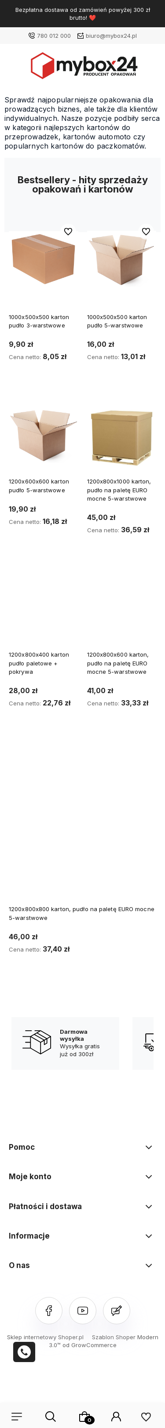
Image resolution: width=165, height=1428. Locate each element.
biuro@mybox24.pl (111, 35)
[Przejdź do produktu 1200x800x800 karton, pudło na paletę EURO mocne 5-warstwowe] (82, 822)
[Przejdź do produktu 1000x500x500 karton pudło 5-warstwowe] (122, 259)
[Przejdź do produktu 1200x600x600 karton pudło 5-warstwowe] (43, 436)
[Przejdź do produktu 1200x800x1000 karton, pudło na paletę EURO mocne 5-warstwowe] (122, 436)
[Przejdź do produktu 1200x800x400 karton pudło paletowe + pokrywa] (43, 609)
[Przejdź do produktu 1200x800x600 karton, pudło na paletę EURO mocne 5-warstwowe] (122, 609)
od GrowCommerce (89, 1344)
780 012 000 (54, 35)
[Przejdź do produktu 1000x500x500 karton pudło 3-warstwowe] (43, 259)
